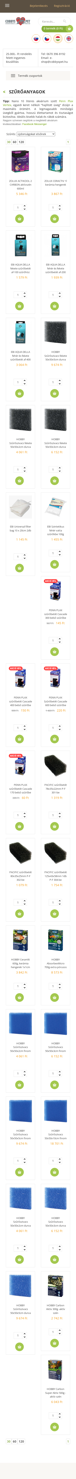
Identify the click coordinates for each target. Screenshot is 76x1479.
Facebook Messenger (34, 124)
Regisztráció (62, 6)
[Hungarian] (58, 38)
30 (9, 142)
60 (14, 142)
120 (21, 142)
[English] (69, 38)
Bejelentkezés (39, 6)
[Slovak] (36, 38)
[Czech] (47, 38)
